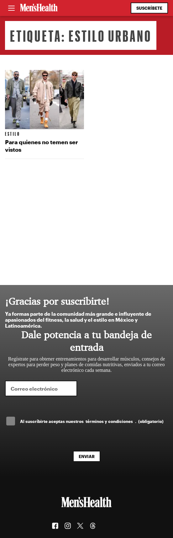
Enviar (87, 456)
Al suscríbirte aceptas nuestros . (92, 421)
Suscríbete (149, 8)
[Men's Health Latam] (39, 8)
